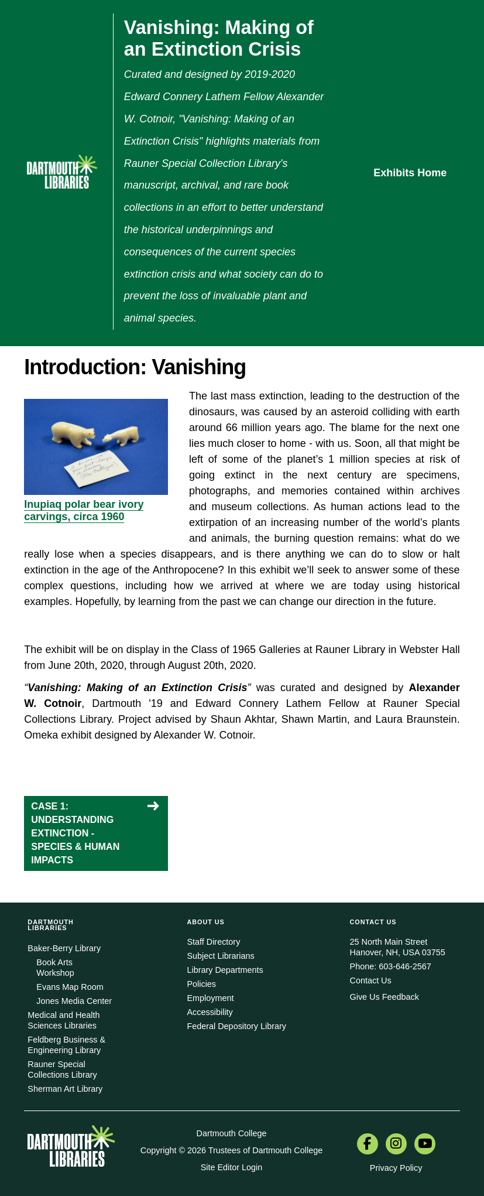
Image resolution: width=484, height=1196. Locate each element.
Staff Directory (213, 941)
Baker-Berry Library (64, 948)
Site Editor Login (232, 1167)
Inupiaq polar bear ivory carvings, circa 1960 (83, 510)
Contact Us (371, 980)
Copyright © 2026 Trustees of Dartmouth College (231, 1150)
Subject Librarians (220, 956)
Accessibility (209, 1012)
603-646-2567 (405, 966)
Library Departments (225, 970)
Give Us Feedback (384, 997)
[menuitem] (367, 1145)
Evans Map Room (69, 987)
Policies (201, 984)
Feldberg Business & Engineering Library (66, 1045)
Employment (210, 998)
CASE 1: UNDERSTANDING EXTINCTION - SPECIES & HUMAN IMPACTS (75, 833)
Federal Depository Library (236, 1026)
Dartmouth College (231, 1133)
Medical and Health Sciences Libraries (63, 1020)
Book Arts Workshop (55, 968)
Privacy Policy (396, 1168)
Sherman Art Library (65, 1089)
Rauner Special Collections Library (62, 1069)
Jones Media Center (74, 1001)
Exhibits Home (410, 173)
